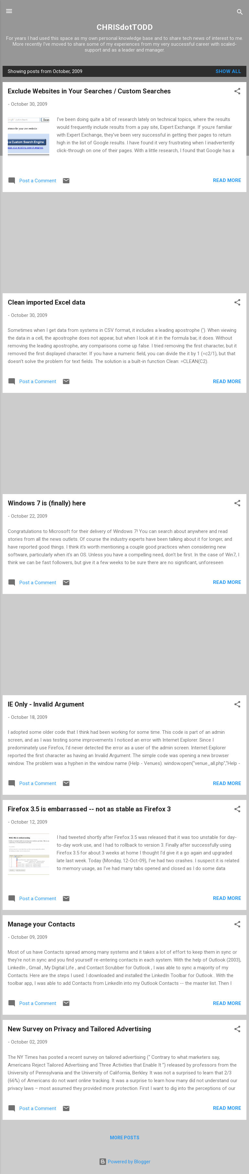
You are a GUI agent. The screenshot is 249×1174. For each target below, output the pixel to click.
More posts (124, 1137)
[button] (237, 92)
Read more (227, 180)
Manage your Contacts (41, 924)
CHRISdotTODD (125, 27)
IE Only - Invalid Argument (46, 704)
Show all (228, 71)
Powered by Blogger (124, 1162)
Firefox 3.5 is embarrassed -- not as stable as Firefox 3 (89, 809)
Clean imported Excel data (46, 302)
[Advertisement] (124, 242)
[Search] (240, 13)
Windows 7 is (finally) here (47, 503)
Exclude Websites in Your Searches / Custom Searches (89, 91)
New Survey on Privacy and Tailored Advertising (79, 1029)
